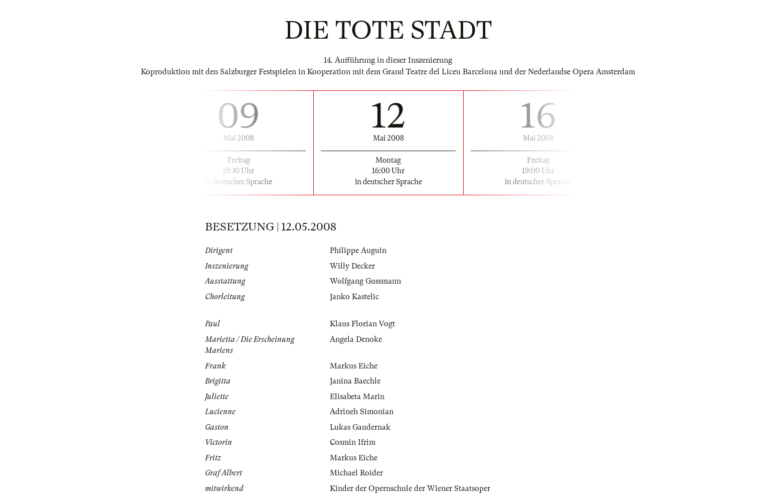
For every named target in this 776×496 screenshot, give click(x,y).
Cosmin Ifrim (352, 442)
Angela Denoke (356, 339)
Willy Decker (352, 266)
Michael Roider (356, 472)
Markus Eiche (353, 365)
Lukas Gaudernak (360, 427)
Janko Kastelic (354, 296)
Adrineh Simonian (362, 411)
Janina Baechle (355, 381)
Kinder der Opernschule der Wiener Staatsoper (410, 488)
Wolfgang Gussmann (365, 281)
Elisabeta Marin (357, 396)
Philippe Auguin (358, 250)
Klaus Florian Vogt (362, 323)
